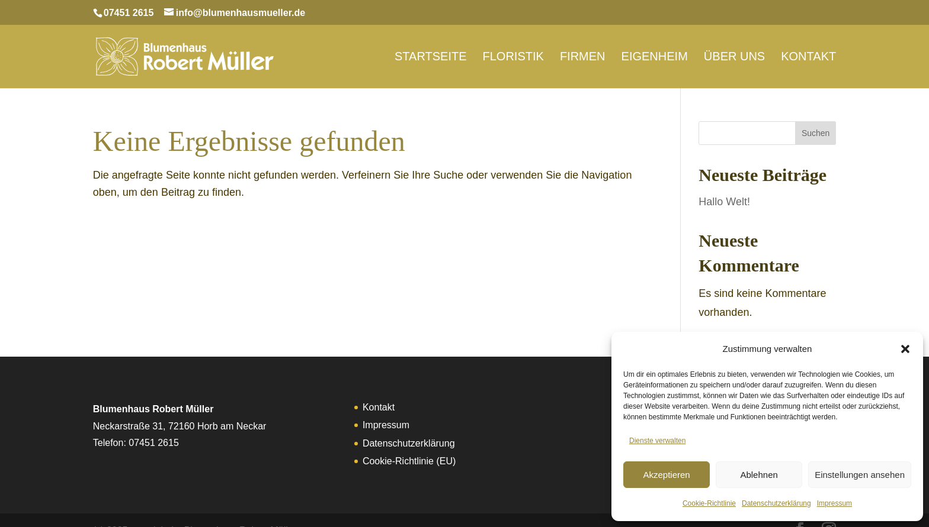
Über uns (734, 51)
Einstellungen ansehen (860, 475)
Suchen (815, 112)
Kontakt (808, 51)
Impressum (834, 503)
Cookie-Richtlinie (709, 503)
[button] (905, 349)
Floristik (513, 51)
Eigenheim (655, 51)
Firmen (583, 51)
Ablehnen (758, 475)
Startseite (431, 51)
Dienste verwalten (657, 441)
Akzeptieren (666, 475)
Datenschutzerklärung (776, 503)
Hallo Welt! (724, 180)
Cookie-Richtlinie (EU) (409, 440)
